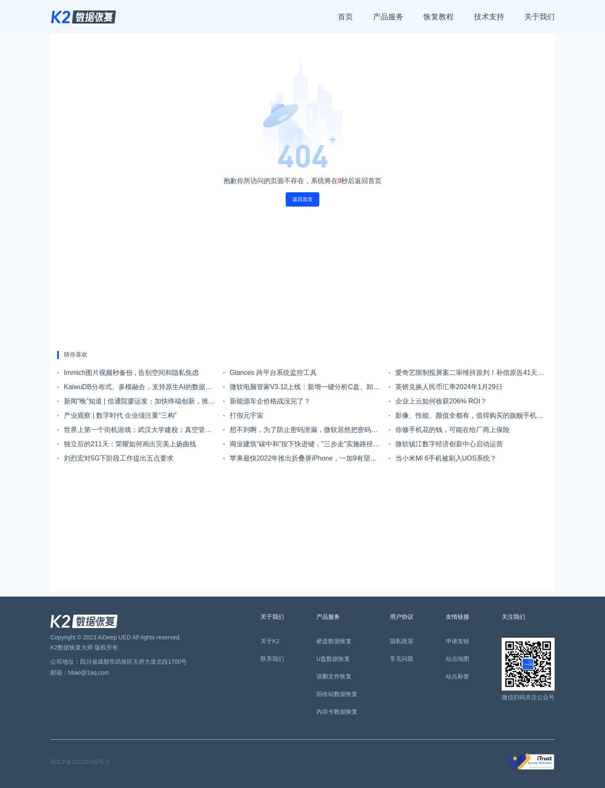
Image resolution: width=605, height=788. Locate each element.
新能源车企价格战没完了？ (270, 401)
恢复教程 (439, 17)
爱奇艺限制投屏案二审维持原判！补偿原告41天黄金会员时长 (469, 374)
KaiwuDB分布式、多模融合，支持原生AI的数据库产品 (138, 388)
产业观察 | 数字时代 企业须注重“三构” (120, 415)
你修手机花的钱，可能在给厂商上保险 (452, 429)
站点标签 (457, 676)
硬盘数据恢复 (334, 641)
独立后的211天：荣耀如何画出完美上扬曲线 (130, 444)
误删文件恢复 (334, 676)
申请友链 (457, 641)
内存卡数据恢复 (337, 711)
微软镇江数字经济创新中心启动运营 (449, 444)
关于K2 (269, 641)
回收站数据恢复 (337, 694)
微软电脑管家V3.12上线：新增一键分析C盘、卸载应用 (305, 388)
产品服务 (388, 17)
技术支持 (489, 17)
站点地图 (457, 658)
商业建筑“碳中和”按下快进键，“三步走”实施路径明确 (305, 445)
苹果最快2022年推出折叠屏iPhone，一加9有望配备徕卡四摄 (303, 460)
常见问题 (401, 658)
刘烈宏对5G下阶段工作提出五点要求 (119, 458)
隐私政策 (401, 641)
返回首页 (302, 199)
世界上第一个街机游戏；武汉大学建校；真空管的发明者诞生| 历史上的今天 (138, 431)
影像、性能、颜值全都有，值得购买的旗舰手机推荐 (469, 417)
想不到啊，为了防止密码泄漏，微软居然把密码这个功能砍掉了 (304, 431)
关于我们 (539, 17)
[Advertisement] (302, 279)
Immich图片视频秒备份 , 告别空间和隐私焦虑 (131, 372)
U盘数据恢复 (333, 658)
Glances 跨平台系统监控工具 (273, 372)
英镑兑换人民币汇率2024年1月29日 (448, 386)
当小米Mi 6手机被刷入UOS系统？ (446, 458)
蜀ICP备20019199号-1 (79, 762)
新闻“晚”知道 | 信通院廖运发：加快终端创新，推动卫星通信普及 (139, 403)
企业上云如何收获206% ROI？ (441, 401)
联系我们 (272, 658)
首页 (345, 17)
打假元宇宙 (246, 415)
